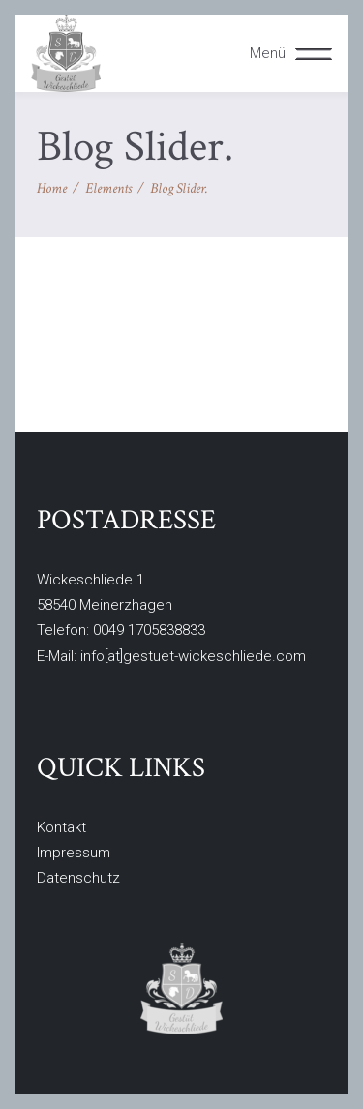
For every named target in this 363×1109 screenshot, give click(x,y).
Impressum (73, 852)
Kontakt (61, 827)
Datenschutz (78, 877)
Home (52, 188)
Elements (108, 188)
